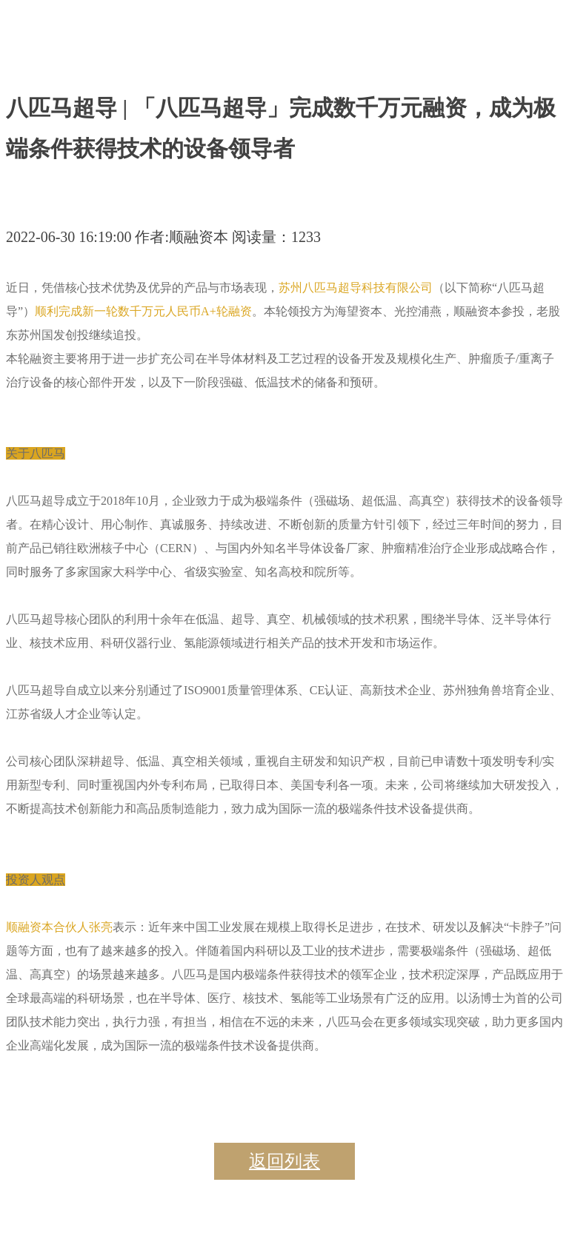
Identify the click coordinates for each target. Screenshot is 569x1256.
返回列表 (284, 1161)
